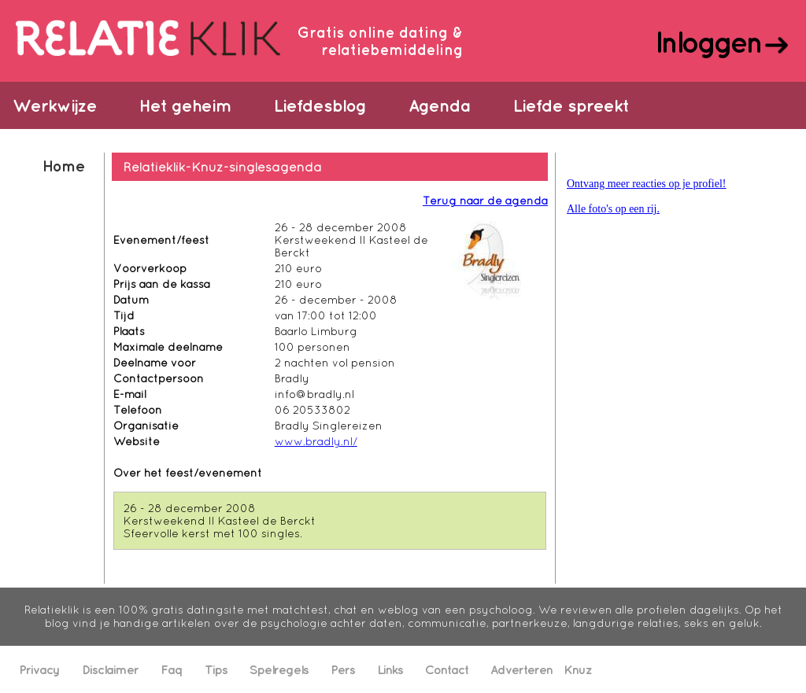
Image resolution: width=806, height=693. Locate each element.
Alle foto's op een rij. (613, 209)
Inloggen (708, 41)
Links (390, 669)
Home (63, 166)
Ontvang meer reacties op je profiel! (647, 184)
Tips (216, 669)
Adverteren (521, 669)
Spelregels (279, 669)
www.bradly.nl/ (316, 441)
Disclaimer (110, 669)
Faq (172, 669)
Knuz (578, 669)
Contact (446, 669)
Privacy (39, 669)
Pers (343, 669)
